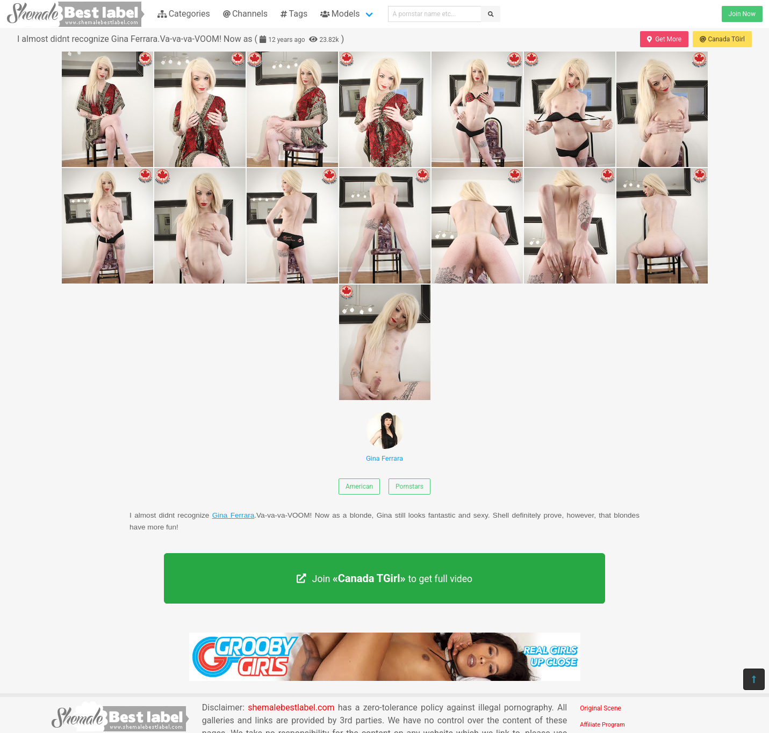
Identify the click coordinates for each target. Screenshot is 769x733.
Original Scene (600, 708)
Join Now (742, 14)
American (359, 486)
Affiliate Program (602, 724)
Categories (183, 14)
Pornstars (409, 486)
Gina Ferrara (385, 436)
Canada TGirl (722, 39)
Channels (245, 14)
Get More (664, 39)
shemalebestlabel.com (291, 707)
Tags (294, 14)
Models (340, 14)
